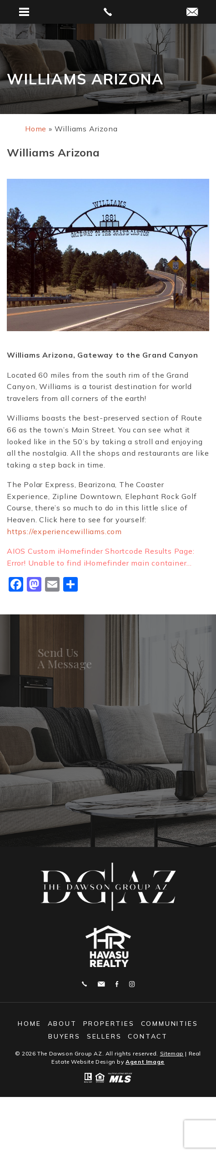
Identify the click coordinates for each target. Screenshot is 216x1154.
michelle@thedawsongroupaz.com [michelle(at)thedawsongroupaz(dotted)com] (101, 984)
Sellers (104, 1036)
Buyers (64, 1036)
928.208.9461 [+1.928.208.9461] (84, 984)
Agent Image (145, 1061)
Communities (169, 1023)
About (62, 1023)
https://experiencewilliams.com (64, 531)
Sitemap (172, 1053)
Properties (109, 1023)
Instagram (132, 984)
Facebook (117, 984)
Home (29, 1023)
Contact (148, 1036)
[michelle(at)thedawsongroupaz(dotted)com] (192, 12)
